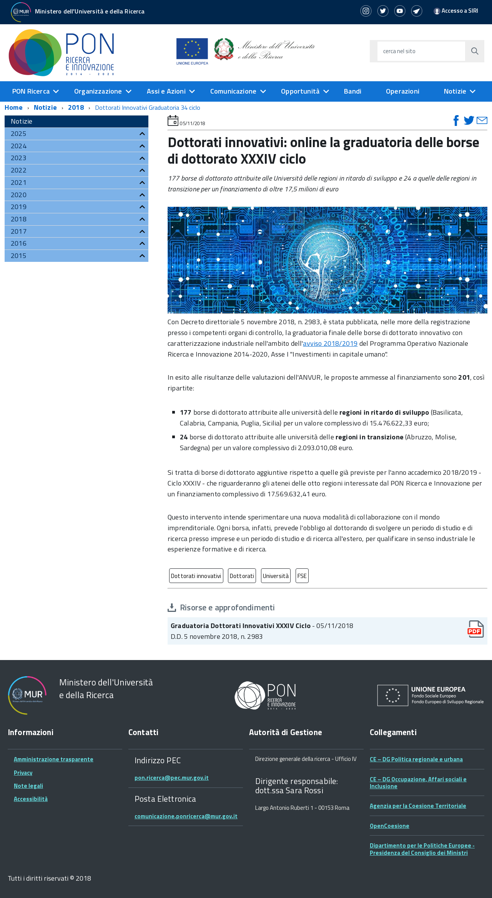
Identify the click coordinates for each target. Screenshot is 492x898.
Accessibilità (31, 798)
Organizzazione (98, 91)
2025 (19, 133)
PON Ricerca (31, 91)
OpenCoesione (389, 825)
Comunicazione (233, 91)
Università (276, 575)
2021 (19, 182)
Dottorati (242, 575)
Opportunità (300, 91)
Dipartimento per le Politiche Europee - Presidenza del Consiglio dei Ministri (422, 849)
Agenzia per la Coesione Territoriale (418, 805)
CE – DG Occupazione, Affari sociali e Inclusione (418, 783)
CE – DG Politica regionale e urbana (416, 759)
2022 (19, 170)
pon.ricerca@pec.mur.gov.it (172, 777)
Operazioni (402, 91)
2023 (19, 157)
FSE (302, 575)
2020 (19, 194)
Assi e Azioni (166, 91)
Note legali (28, 785)
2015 (19, 255)
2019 (19, 206)
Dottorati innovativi (196, 575)
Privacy (23, 772)
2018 (76, 107)
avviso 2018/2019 (330, 343)
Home (14, 107)
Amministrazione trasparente (53, 759)
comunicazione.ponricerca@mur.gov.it (186, 816)
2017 (19, 231)
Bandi (352, 91)
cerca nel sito (399, 51)
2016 (19, 243)
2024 (19, 146)
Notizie (455, 91)
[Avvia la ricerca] (474, 51)
